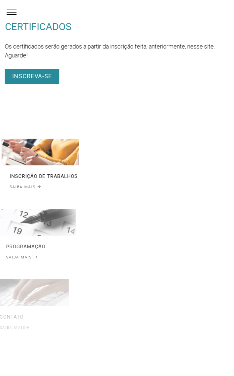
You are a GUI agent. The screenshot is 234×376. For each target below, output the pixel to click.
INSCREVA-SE (31, 76)
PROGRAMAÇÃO (22, 247)
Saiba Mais (24, 187)
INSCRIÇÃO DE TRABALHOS (42, 176)
